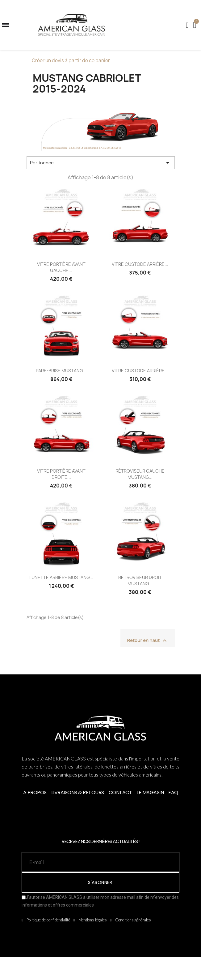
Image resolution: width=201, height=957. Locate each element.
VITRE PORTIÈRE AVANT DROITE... (61, 474)
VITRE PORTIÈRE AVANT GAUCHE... (61, 267)
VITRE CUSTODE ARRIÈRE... (140, 264)
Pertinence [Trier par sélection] (100, 163)
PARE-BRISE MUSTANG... (61, 371)
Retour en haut (147, 640)
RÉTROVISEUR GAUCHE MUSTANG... (140, 474)
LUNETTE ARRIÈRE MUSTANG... (61, 577)
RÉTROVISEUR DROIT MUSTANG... (140, 580)
